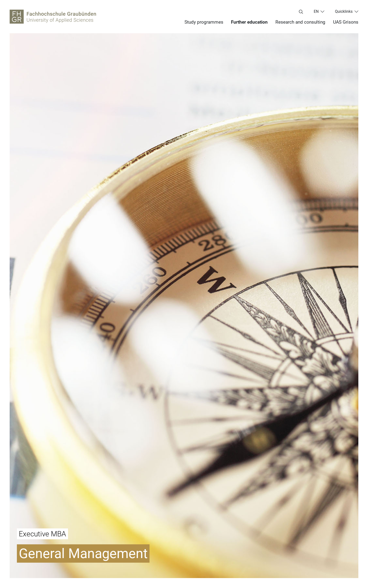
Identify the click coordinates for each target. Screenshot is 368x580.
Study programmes (203, 22)
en (316, 11)
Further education (249, 22)
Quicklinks (344, 11)
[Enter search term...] (301, 12)
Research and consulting (300, 22)
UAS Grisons (345, 22)
